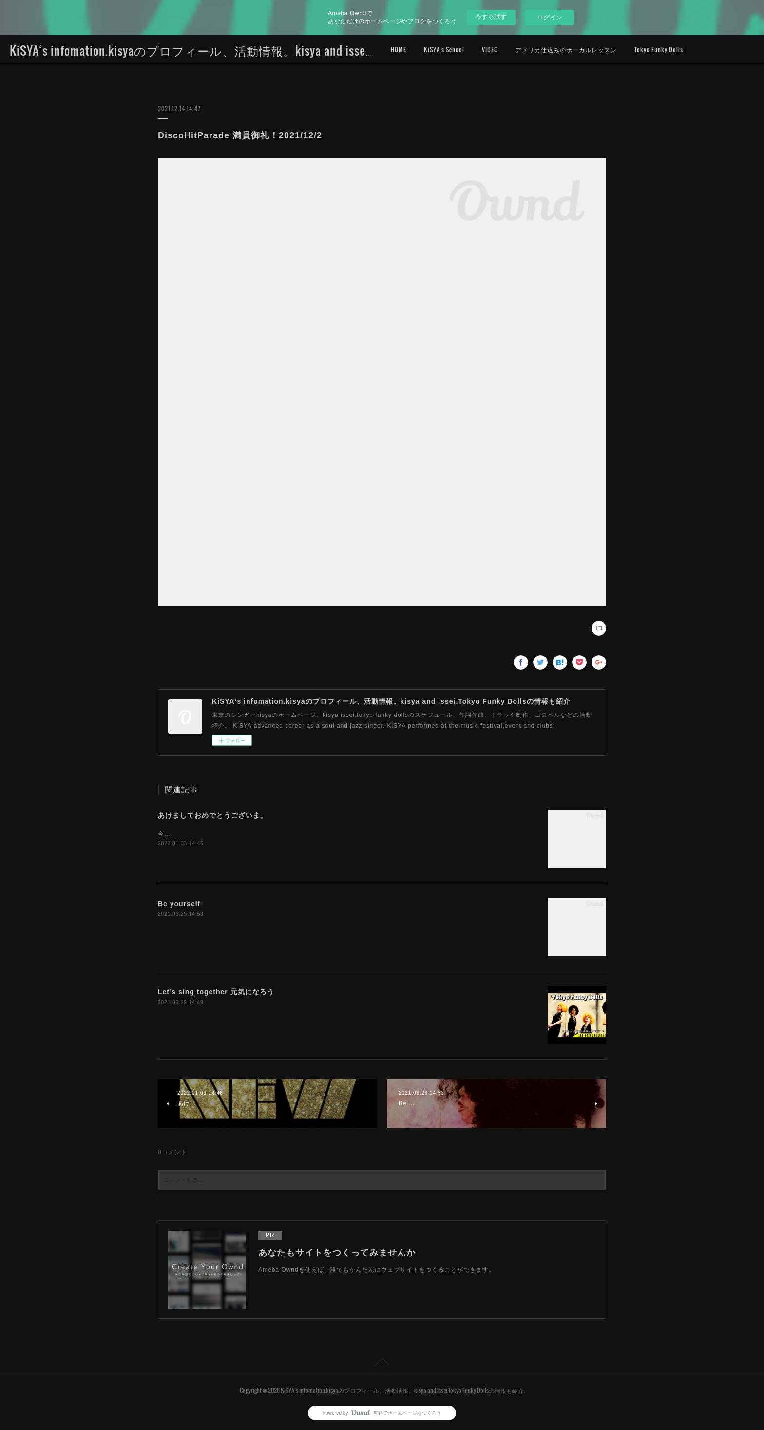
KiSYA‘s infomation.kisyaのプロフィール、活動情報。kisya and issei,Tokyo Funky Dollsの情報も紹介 (272, 50)
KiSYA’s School (444, 49)
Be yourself (179, 904)
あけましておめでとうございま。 (212, 815)
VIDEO (490, 49)
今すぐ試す (491, 16)
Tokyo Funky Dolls (658, 49)
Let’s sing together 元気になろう (216, 992)
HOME (398, 49)
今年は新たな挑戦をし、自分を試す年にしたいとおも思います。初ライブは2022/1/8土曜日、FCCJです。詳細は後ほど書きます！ (344, 834)
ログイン (549, 17)
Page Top (382, 1363)
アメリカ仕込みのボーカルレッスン (566, 49)
